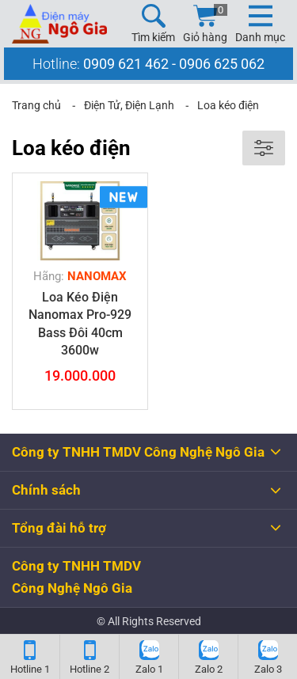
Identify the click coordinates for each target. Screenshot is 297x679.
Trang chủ (36, 105)
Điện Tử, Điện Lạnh (129, 105)
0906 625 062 (222, 63)
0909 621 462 (126, 63)
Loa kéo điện (228, 105)
